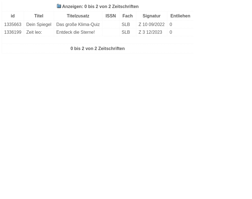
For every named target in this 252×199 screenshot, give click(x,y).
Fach (128, 16)
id (13, 16)
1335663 (12, 24)
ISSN (110, 16)
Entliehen (180, 16)
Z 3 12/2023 (150, 32)
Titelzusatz (78, 16)
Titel (38, 16)
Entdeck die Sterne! (75, 32)
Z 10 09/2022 (152, 24)
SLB (126, 24)
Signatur (152, 16)
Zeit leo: (34, 32)
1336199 (12, 32)
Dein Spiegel (38, 24)
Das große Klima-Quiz (78, 24)
